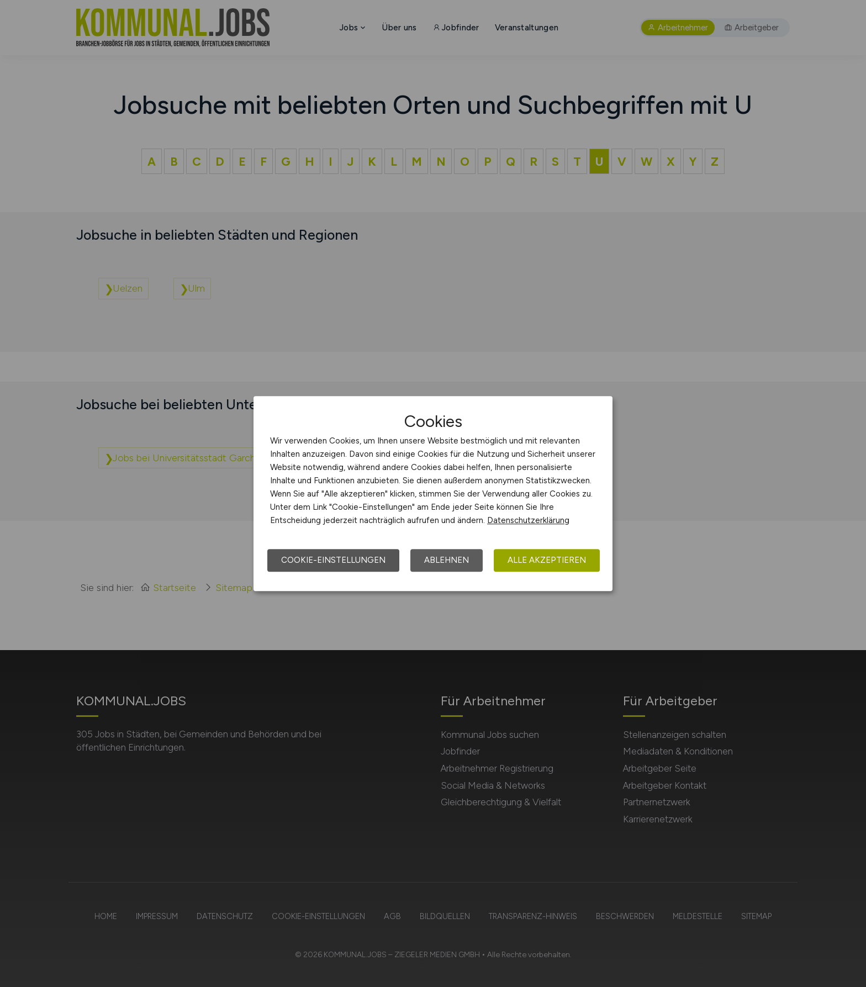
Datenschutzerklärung (528, 520)
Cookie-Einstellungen (333, 560)
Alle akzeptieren (547, 560)
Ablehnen (446, 560)
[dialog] (433, 494)
